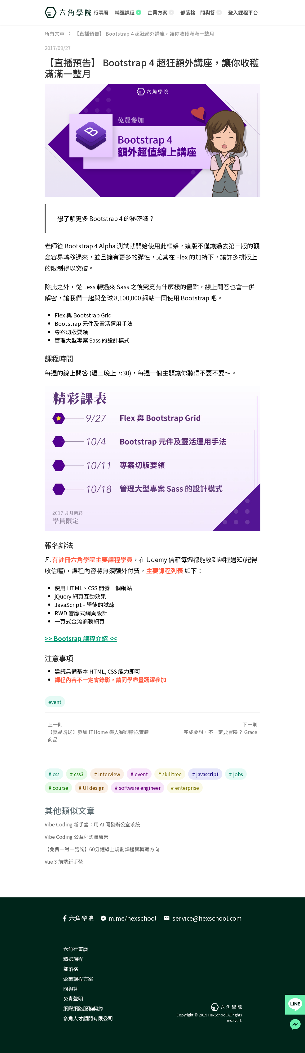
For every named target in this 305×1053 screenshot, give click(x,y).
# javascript (205, 774)
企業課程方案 (78, 978)
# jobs (236, 774)
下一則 (206, 728)
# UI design (91, 787)
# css (54, 774)
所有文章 (54, 33)
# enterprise (185, 787)
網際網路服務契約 (83, 1008)
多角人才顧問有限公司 (88, 1018)
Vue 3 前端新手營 (64, 861)
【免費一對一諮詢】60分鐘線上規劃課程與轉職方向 (102, 849)
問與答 (70, 988)
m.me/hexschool (129, 918)
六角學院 (78, 918)
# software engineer (138, 787)
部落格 (70, 968)
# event (139, 774)
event (54, 702)
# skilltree (170, 774)
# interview (107, 774)
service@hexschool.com (203, 918)
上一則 (98, 732)
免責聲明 (73, 998)
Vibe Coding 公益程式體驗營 (76, 836)
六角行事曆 (75, 949)
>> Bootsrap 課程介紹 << (81, 638)
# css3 (77, 774)
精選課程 (73, 958)
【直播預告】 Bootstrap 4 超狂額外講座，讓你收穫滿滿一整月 (152, 67)
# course (58, 787)
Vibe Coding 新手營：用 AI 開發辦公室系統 (92, 824)
